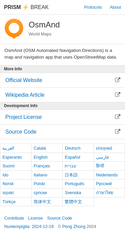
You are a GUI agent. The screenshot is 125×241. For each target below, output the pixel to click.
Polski (39, 183)
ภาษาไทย (104, 192)
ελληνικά (104, 148)
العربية (8, 148)
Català (40, 148)
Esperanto (12, 157)
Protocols (93, 7)
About (115, 7)
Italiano (40, 174)
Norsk (7, 183)
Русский (104, 183)
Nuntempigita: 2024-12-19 (29, 226)
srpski (7, 192)
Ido (5, 174)
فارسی (102, 157)
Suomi (8, 165)
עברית (70, 165)
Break (26, 7)
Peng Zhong (74, 226)
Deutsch (72, 148)
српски (40, 192)
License (35, 218)
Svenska (73, 192)
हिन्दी (100, 165)
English (41, 157)
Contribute (14, 218)
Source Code (59, 218)
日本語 (71, 174)
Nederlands (107, 174)
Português (74, 183)
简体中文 (42, 201)
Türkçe (8, 201)
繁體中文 (73, 201)
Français (42, 165)
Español (72, 157)
